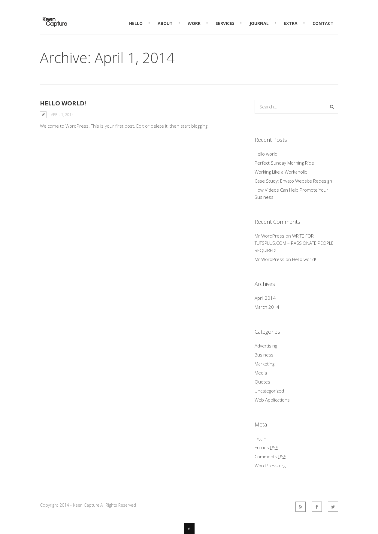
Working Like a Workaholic (281, 172)
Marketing (264, 364)
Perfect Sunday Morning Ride (284, 163)
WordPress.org (270, 466)
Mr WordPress (269, 236)
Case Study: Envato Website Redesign (293, 181)
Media (261, 373)
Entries (266, 447)
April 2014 (265, 298)
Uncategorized (269, 391)
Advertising (266, 346)
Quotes (262, 382)
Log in (260, 438)
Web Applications (272, 400)
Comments (270, 457)
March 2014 (267, 307)
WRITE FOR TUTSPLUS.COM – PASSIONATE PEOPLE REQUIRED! (294, 243)
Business (264, 355)
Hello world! (63, 103)
